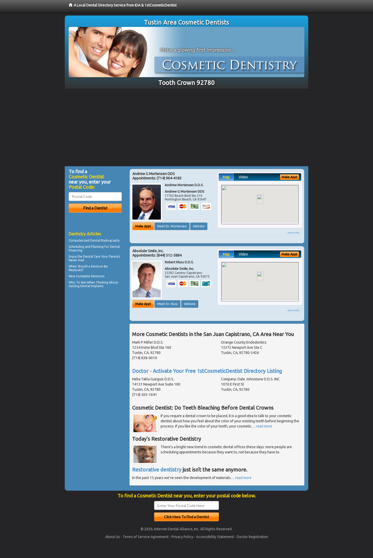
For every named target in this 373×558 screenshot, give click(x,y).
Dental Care (92, 256)
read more (264, 426)
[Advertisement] (186, 127)
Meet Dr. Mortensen (172, 226)
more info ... (295, 232)
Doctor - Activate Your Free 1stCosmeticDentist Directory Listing (207, 371)
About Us (112, 537)
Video (243, 177)
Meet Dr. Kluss (167, 304)
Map (226, 177)
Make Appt (143, 226)
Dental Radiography (105, 240)
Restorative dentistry (156, 470)
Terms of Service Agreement (146, 537)
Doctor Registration (252, 537)
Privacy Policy (182, 537)
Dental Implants (91, 286)
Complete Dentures (90, 276)
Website (199, 226)
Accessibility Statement (215, 537)
